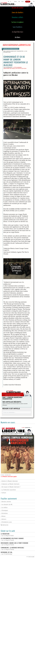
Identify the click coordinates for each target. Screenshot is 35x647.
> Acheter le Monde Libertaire (9, 481)
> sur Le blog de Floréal (12, 539)
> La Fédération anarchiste (8, 490)
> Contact (3, 493)
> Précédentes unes (6, 522)
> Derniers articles (6, 501)
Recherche (4, 525)
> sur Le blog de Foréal (7, 534)
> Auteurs (3, 519)
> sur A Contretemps (7, 553)
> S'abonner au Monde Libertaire (10, 484)
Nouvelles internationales (10, 44)
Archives (17, 37)
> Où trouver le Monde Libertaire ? (10, 487)
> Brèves (3, 516)
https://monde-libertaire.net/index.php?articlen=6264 (14, 68)
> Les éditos (4, 507)
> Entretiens (4, 513)
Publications (15, 1)
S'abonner (22, 1)
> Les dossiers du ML (7, 504)
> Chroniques (4, 510)
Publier (19, 1)
